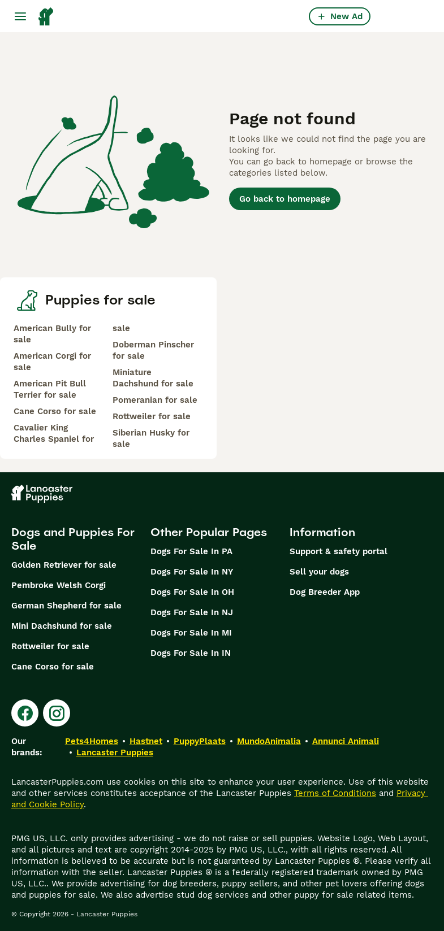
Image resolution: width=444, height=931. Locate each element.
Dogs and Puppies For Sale (73, 538)
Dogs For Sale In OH (192, 592)
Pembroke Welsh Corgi (58, 585)
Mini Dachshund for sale (61, 626)
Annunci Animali (345, 741)
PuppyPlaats (200, 741)
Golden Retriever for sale (64, 565)
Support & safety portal (338, 551)
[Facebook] (24, 712)
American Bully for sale (52, 334)
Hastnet (146, 741)
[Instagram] (56, 712)
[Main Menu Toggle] (20, 16)
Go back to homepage (284, 199)
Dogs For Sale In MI (191, 633)
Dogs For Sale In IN (190, 653)
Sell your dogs (319, 572)
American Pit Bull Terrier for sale (50, 389)
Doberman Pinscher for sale (153, 350)
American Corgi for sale (52, 361)
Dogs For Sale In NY (191, 572)
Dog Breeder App (325, 592)
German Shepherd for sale (66, 606)
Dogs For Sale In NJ (191, 612)
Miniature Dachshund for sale (153, 378)
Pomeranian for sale (155, 400)
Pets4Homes (91, 741)
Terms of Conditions (335, 793)
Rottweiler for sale (152, 416)
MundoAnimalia (269, 741)
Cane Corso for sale (55, 411)
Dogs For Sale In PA (191, 551)
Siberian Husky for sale (151, 438)
